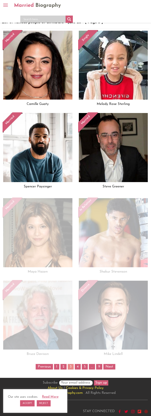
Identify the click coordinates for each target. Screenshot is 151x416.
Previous (44, 366)
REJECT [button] (43, 403)
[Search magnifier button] (69, 19)
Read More (50, 397)
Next (109, 366)
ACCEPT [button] (27, 403)
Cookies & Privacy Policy (85, 388)
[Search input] (44, 19)
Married (37, 5)
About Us (55, 388)
